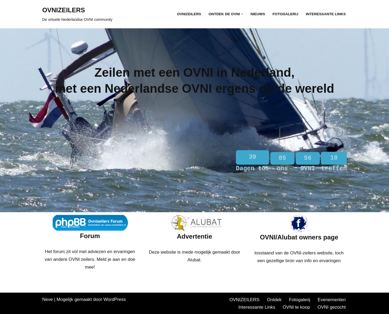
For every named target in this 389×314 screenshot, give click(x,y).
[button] (242, 14)
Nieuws (258, 14)
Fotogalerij (285, 14)
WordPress (114, 299)
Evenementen (332, 299)
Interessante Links (326, 14)
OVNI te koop (296, 307)
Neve (47, 299)
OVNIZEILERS (189, 14)
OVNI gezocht (331, 307)
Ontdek (274, 299)
